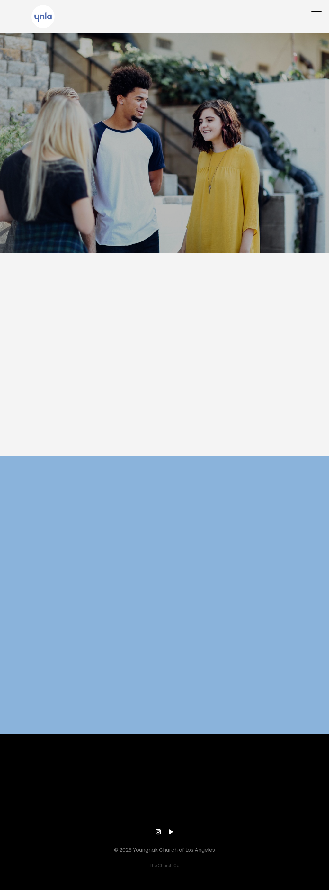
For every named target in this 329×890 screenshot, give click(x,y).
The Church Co (164, 865)
